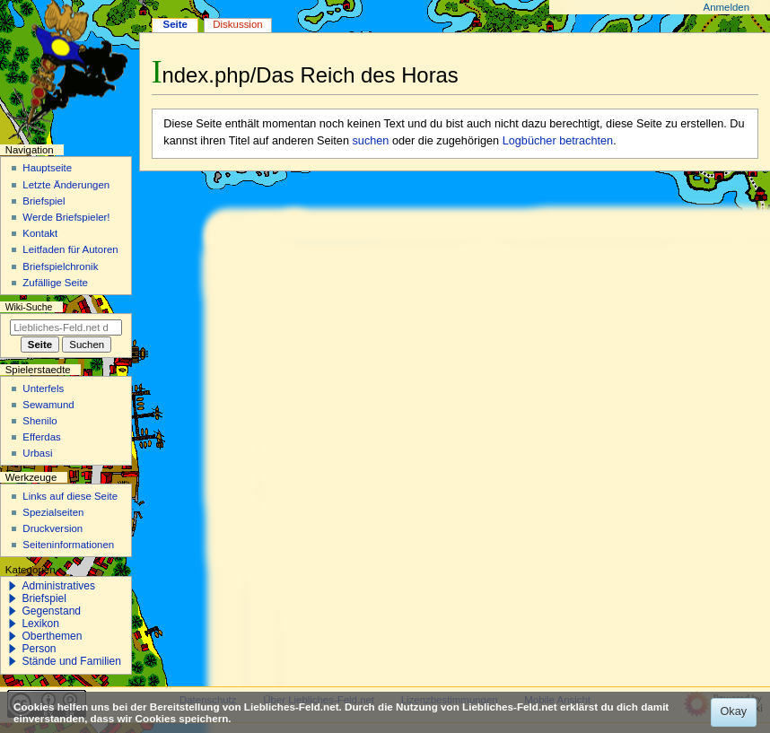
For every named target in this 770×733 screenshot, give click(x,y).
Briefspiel (43, 201)
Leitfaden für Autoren (70, 249)
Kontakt (39, 233)
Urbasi (37, 453)
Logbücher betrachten (558, 141)
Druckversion (52, 528)
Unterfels (43, 388)
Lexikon (40, 623)
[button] (12, 586)
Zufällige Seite (55, 282)
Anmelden (727, 7)
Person (39, 648)
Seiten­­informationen (68, 544)
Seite (175, 24)
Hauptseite (47, 167)
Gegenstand (51, 611)
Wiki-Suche (29, 307)
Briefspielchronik (60, 266)
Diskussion (237, 24)
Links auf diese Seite (70, 496)
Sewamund (48, 404)
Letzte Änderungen (65, 184)
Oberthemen (52, 636)
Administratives (58, 586)
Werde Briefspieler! (65, 217)
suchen (371, 141)
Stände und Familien (71, 661)
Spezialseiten (52, 512)
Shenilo (39, 420)
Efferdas (41, 437)
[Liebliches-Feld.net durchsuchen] (66, 327)
